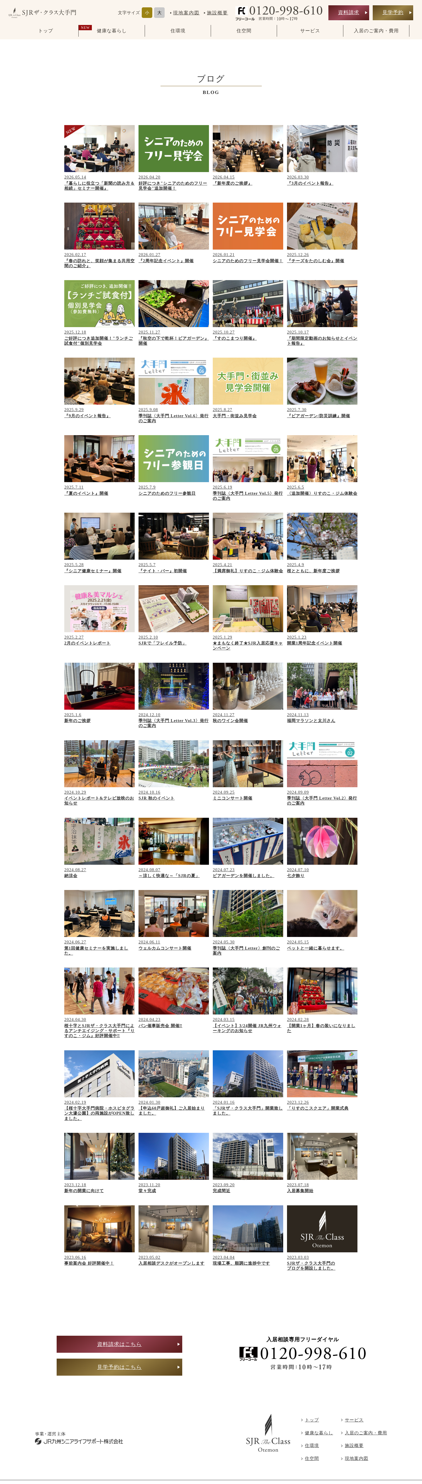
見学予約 (393, 10)
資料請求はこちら (119, 1344)
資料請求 (349, 10)
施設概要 (217, 10)
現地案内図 (186, 10)
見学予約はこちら (119, 1367)
